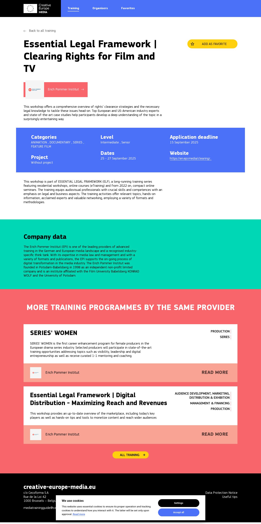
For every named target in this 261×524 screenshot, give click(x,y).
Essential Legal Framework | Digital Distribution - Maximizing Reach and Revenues (99, 400)
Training (73, 8)
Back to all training (42, 31)
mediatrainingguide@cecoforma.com (49, 509)
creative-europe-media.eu (62, 488)
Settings (178, 503)
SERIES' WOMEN (54, 333)
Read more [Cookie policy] (79, 514)
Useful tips (229, 498)
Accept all (178, 512)
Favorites (128, 8)
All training (129, 456)
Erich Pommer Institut (63, 373)
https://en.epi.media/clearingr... (190, 158)
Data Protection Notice (221, 494)
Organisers (100, 8)
